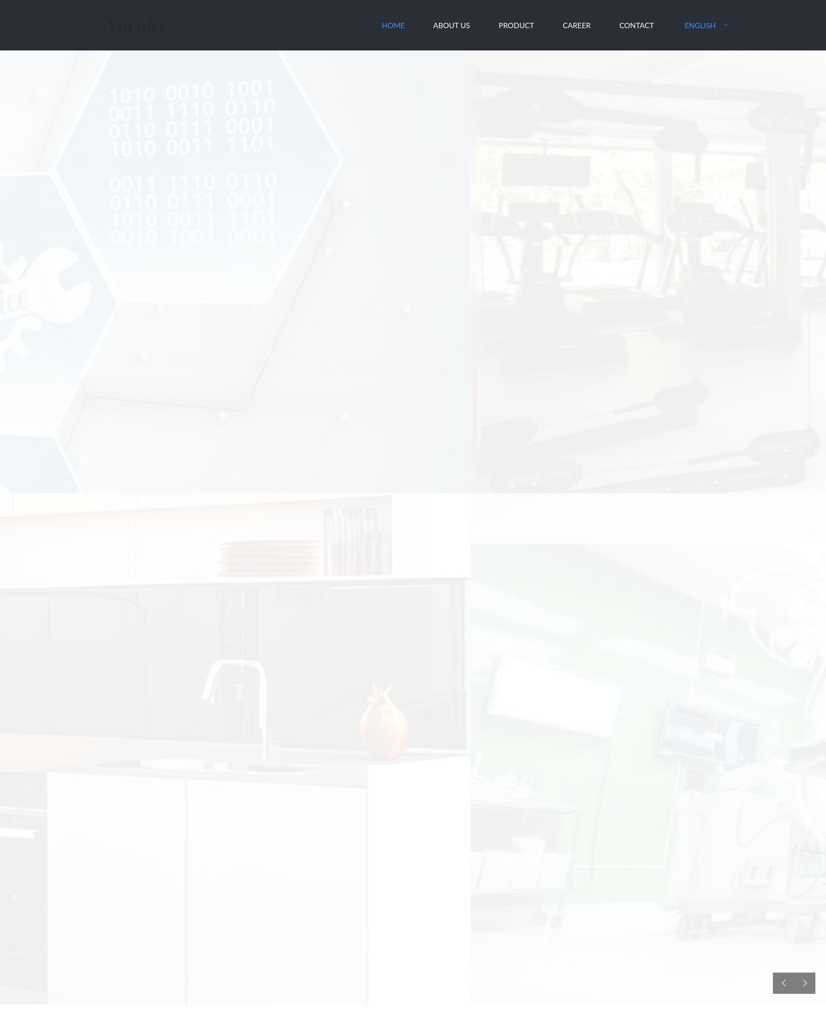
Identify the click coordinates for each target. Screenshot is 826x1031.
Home (393, 25)
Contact (636, 25)
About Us (451, 25)
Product (516, 25)
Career (577, 25)
